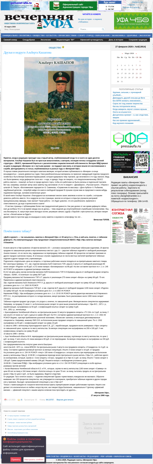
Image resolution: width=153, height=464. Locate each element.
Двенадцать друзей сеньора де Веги (129, 98)
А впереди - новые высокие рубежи (19, 422)
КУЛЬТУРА (51, 35)
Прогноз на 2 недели (131, 7)
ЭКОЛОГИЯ (144, 35)
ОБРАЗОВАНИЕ (102, 35)
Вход (6, 29)
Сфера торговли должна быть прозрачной (21, 426)
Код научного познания (123, 123)
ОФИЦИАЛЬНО (10, 35)
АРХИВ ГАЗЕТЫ (51, 456)
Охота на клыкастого (122, 112)
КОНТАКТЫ (80, 456)
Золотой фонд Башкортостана (17, 433)
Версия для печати (65, 400)
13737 (51, 400)
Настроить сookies (33, 459)
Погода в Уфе (137, 2)
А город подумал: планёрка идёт (18, 415)
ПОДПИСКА (66, 456)
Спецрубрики (29, 40)
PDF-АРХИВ (106, 456)
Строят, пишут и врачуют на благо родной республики (26, 419)
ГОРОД (90, 35)
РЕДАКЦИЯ (93, 456)
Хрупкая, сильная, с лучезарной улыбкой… (127, 93)
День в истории (116, 40)
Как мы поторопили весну (124, 106)
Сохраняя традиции (138, 40)
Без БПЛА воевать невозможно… (127, 101)
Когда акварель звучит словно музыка (130, 109)
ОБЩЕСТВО (39, 35)
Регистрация (14, 29)
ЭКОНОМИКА (118, 35)
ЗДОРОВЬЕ (132, 35)
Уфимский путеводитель (91, 40)
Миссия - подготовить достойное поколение (22, 429)
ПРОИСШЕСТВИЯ (67, 35)
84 (47, 400)
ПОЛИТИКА (25, 35)
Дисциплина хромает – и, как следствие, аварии (131, 116)
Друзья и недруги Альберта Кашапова (27, 52)
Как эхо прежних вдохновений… (127, 120)
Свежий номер (10, 40)
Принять (15, 459)
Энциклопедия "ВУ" (65, 40)
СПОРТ (81, 35)
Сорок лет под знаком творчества (128, 104)
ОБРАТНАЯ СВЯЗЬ (122, 456)
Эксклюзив (46, 40)
